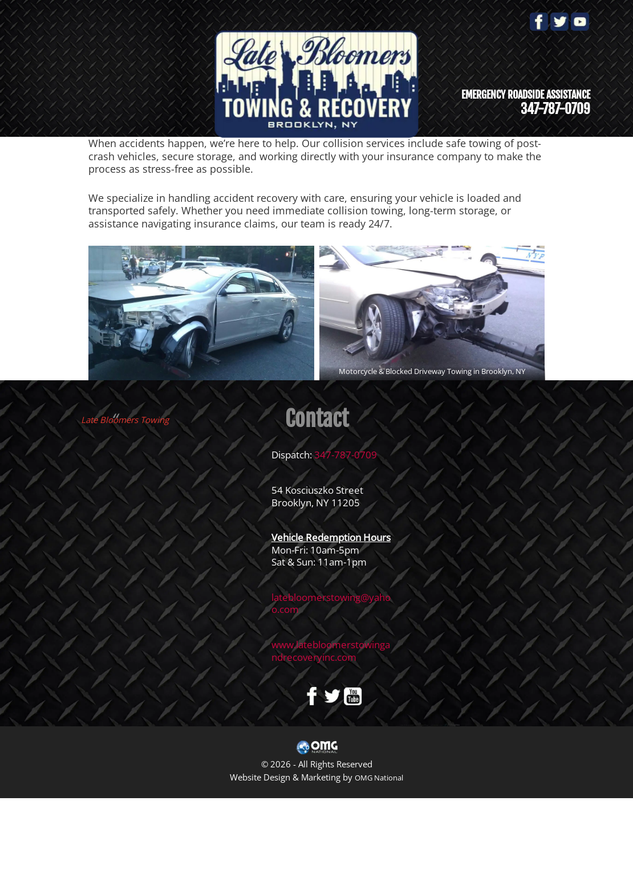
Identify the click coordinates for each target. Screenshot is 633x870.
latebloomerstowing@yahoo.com (331, 603)
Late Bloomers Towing (125, 419)
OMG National (379, 778)
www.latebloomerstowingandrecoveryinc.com (330, 651)
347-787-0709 (345, 454)
